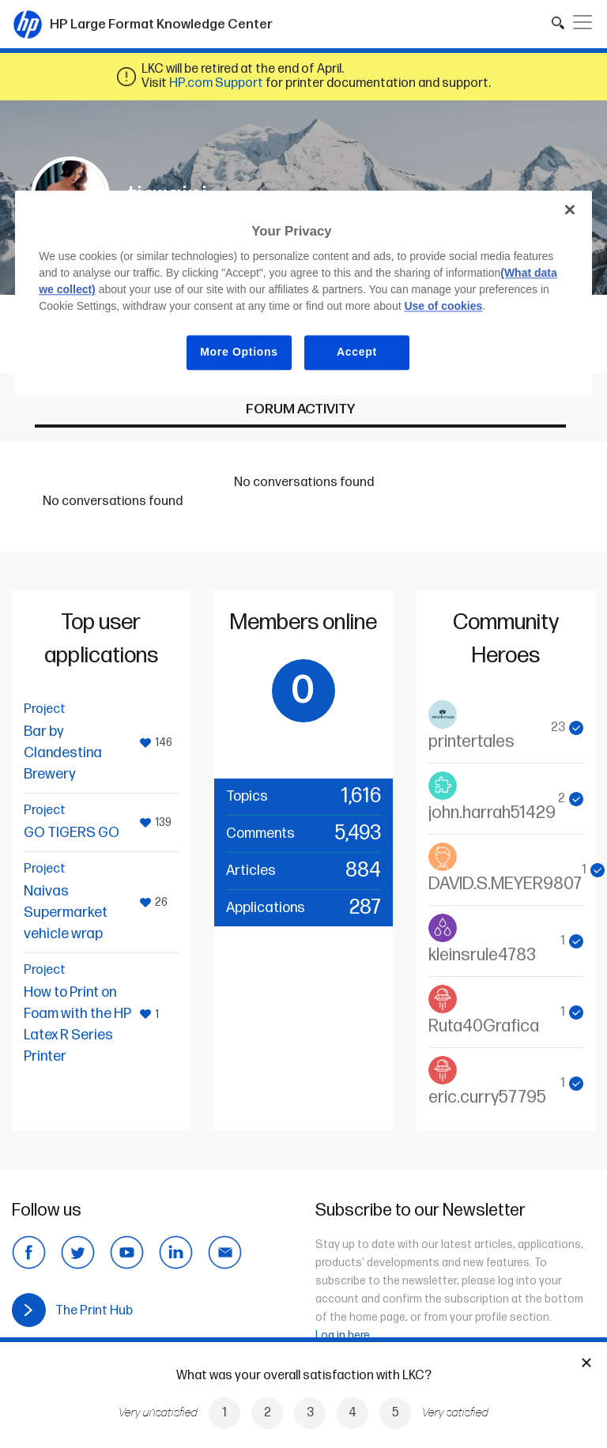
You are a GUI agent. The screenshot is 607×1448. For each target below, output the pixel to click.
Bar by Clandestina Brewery (63, 752)
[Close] (569, 209)
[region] (303, 292)
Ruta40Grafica (483, 1026)
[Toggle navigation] (582, 22)
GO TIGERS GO (71, 832)
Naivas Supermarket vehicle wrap (65, 912)
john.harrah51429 (492, 813)
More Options (239, 352)
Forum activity (300, 409)
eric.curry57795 (487, 1097)
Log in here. (343, 1335)
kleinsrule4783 (482, 955)
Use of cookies (443, 306)
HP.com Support (216, 83)
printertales (471, 741)
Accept (357, 352)
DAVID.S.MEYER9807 (505, 884)
